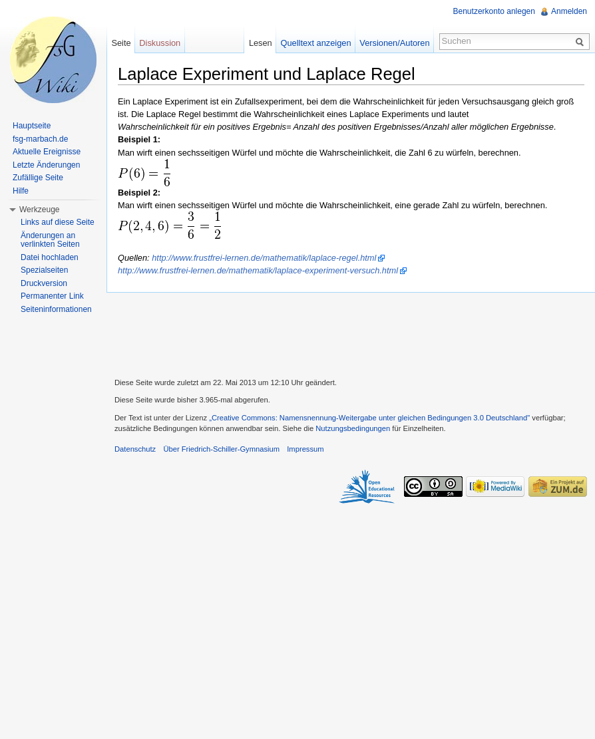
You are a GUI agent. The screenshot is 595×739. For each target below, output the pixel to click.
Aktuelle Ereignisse (47, 151)
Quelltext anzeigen (316, 43)
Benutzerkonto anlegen (494, 11)
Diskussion (159, 43)
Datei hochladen (50, 257)
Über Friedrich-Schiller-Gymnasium (221, 449)
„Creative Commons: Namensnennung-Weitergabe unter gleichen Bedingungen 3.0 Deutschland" (369, 418)
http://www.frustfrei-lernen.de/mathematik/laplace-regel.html (264, 258)
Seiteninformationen (56, 309)
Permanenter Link (52, 296)
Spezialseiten (44, 270)
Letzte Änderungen (46, 165)
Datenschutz (135, 449)
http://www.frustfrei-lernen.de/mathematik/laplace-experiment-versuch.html (258, 270)
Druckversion (44, 283)
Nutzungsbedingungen (352, 428)
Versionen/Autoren (394, 43)
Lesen (260, 43)
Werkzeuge (39, 209)
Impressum (305, 449)
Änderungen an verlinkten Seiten (50, 240)
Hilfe (21, 191)
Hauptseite (32, 125)
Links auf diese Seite (58, 222)
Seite (120, 43)
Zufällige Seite (38, 177)
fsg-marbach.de (40, 139)
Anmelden (569, 11)
